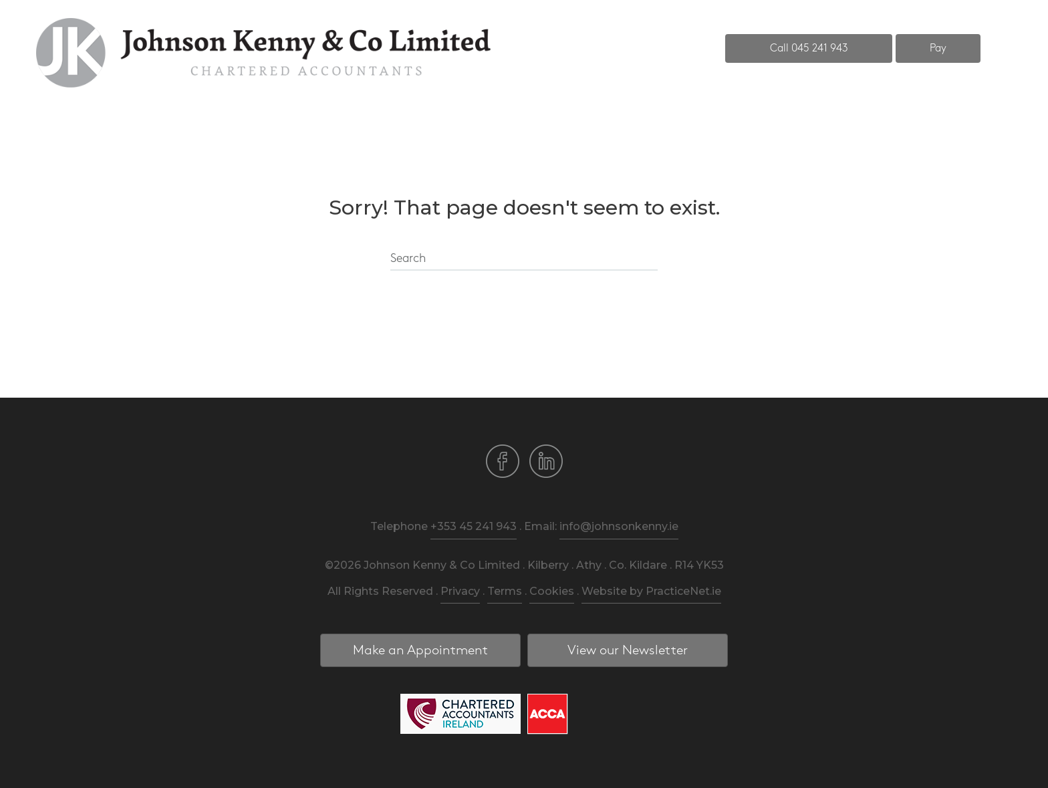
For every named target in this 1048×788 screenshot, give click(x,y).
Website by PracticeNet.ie (651, 591)
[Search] (524, 259)
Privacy (460, 591)
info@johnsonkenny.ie (618, 526)
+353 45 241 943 (473, 526)
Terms (504, 591)
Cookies (551, 591)
